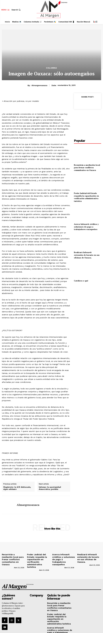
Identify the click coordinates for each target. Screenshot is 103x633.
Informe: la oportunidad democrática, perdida (50, 488)
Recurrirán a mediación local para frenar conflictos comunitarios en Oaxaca (87, 167)
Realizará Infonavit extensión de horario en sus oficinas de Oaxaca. (87, 255)
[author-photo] (8, 563)
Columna (51, 68)
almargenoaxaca (39, 85)
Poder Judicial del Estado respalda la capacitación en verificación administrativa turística (86, 197)
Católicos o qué (81, 280)
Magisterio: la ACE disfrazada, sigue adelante (17, 488)
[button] (16, 9)
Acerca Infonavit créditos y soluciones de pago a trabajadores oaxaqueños (86, 227)
